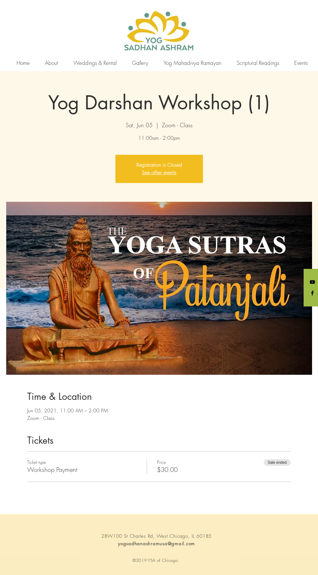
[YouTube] (312, 282)
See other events (159, 172)
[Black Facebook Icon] (312, 293)
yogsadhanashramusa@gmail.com (156, 543)
